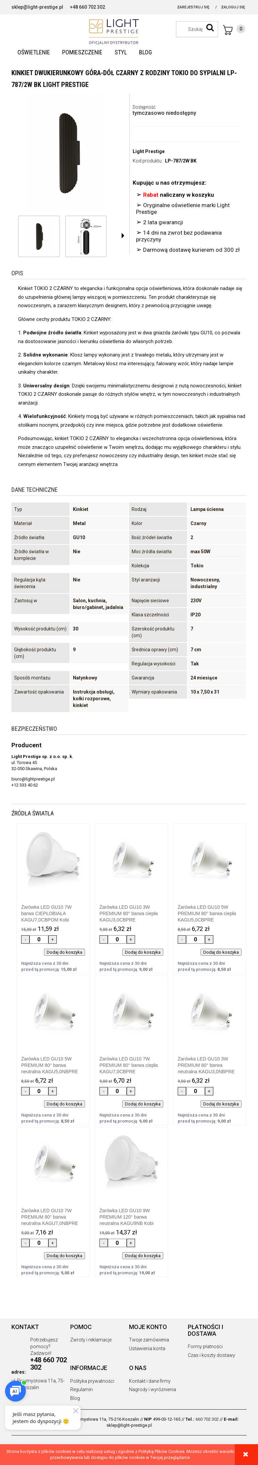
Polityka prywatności (92, 1381)
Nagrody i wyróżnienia (152, 1389)
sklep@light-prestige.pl (37, 7)
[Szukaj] (210, 27)
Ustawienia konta (147, 1348)
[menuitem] (33, 52)
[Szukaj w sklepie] (200, 29)
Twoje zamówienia (149, 1339)
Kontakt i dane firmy (150, 1381)
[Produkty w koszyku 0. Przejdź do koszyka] (234, 30)
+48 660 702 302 (87, 7)
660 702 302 (207, 1419)
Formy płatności (205, 1346)
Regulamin (81, 1389)
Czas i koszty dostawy (211, 1355)
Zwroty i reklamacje (91, 1339)
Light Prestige (149, 151)
